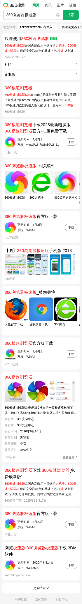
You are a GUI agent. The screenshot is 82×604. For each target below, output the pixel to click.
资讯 (48, 5)
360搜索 (15, 5)
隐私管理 (41, 599)
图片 (60, 5)
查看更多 (69, 457)
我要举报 (61, 599)
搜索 (70, 15)
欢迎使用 (31, 38)
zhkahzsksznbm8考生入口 (38, 27)
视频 (72, 5)
